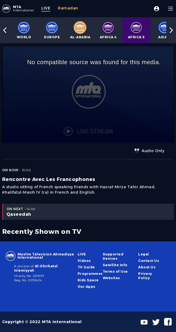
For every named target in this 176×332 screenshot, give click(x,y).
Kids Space (88, 280)
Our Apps (86, 287)
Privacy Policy (145, 276)
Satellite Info (115, 265)
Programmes (90, 274)
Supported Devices (113, 256)
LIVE (82, 254)
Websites (111, 278)
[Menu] (170, 8)
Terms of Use (115, 271)
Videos (84, 261)
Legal (143, 254)
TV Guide (86, 267)
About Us (146, 267)
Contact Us (148, 261)
